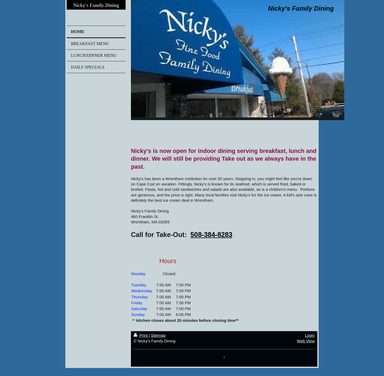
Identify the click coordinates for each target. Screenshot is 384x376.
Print (141, 335)
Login (310, 335)
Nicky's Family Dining (96, 5)
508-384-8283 (211, 234)
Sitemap (158, 335)
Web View (306, 341)
